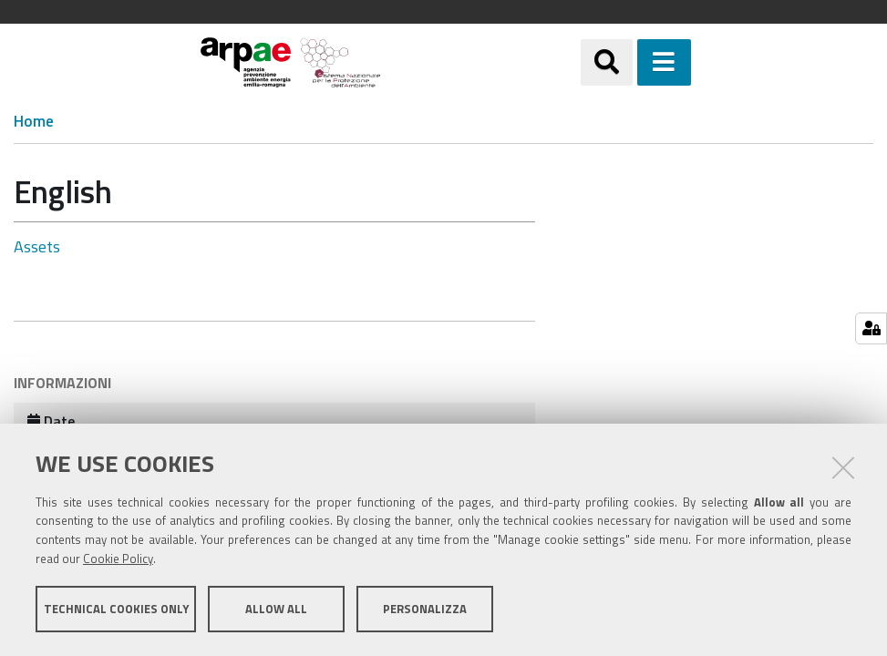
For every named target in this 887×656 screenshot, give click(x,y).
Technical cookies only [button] (116, 609)
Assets (37, 246)
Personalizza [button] (425, 609)
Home (34, 121)
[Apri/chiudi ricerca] (607, 62)
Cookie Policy (118, 558)
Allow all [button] (276, 609)
